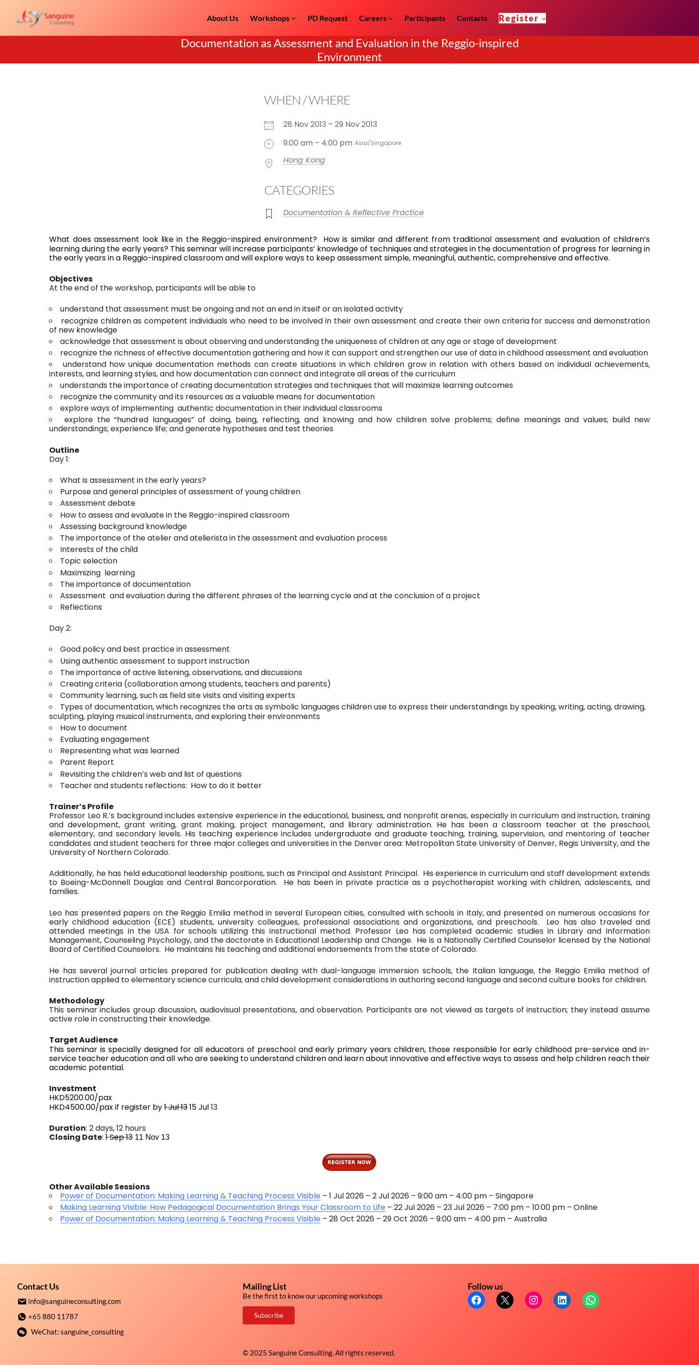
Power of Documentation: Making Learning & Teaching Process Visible (190, 1195)
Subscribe (268, 1315)
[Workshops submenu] (293, 18)
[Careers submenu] (391, 18)
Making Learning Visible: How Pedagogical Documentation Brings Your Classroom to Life (222, 1207)
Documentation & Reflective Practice (353, 212)
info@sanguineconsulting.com (74, 1301)
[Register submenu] (543, 18)
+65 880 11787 (53, 1316)
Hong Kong (304, 160)
